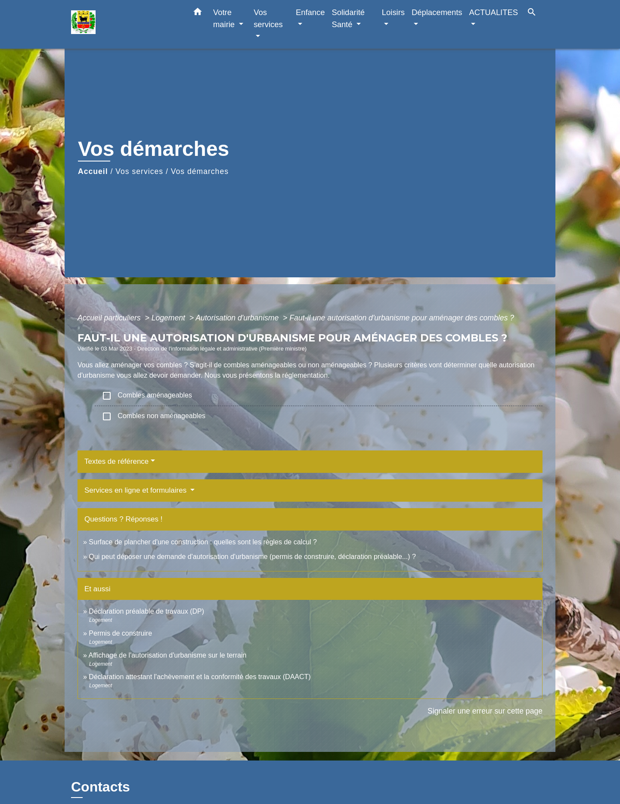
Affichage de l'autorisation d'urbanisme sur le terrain (167, 655)
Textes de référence (116, 461)
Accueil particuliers (110, 318)
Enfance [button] (310, 12)
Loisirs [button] (393, 12)
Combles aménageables (147, 396)
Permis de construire (120, 633)
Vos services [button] (268, 18)
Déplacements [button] (437, 12)
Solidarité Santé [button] (348, 18)
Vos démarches (200, 171)
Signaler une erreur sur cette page (485, 711)
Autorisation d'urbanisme (238, 318)
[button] (198, 13)
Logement (169, 318)
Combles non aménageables (153, 416)
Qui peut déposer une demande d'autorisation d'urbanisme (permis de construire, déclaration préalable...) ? (252, 556)
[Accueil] (125, 24)
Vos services (139, 171)
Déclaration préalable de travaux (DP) (146, 611)
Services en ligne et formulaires (136, 490)
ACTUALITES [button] (493, 12)
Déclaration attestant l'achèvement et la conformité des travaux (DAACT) (199, 676)
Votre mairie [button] (225, 18)
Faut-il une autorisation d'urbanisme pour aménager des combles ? (401, 318)
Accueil (93, 171)
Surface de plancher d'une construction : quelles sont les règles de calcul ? (203, 542)
